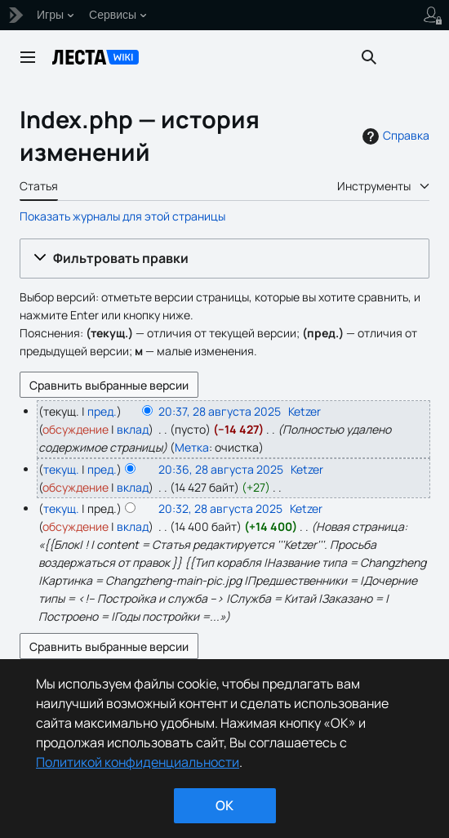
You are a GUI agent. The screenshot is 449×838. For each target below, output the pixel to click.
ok (224, 805)
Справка (393, 135)
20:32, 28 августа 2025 (220, 508)
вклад (133, 429)
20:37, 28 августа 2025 (219, 411)
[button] (224, 258)
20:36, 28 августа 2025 (220, 469)
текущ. (61, 469)
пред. (102, 411)
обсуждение (75, 429)
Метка (192, 447)
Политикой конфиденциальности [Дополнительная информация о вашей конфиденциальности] (137, 762)
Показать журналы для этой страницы (122, 216)
